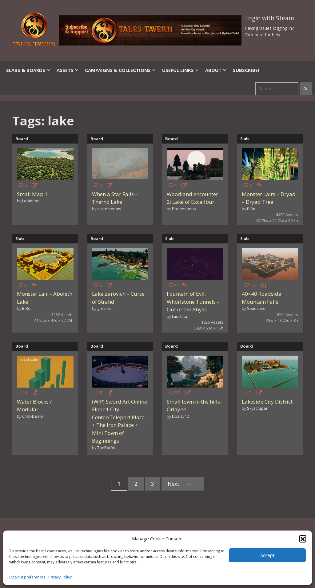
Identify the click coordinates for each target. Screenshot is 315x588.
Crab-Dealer (33, 416)
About (216, 70)
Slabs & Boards (28, 70)
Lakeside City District (267, 401)
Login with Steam (269, 18)
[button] (303, 538)
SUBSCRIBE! (246, 70)
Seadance (256, 308)
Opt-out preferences (27, 577)
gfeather (105, 308)
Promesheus (184, 208)
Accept (267, 555)
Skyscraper (257, 408)
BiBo (251, 208)
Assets (68, 70)
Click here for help (262, 34)
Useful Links (180, 70)
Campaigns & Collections (120, 70)
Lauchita (179, 316)
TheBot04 (106, 447)
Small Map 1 (32, 194)
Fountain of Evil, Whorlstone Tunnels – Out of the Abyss (193, 301)
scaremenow (109, 208)
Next (183, 483)
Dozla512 (180, 416)
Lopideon (31, 200)
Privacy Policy (60, 577)
